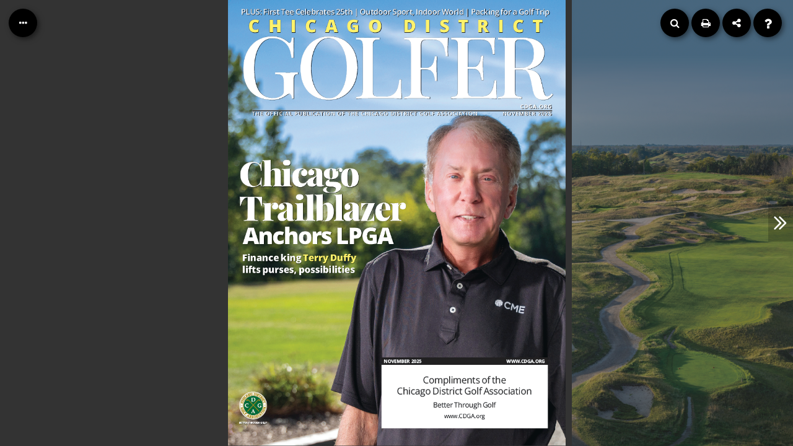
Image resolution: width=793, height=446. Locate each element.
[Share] (736, 23)
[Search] (674, 23)
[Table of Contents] (23, 23)
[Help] (767, 23)
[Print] (705, 23)
